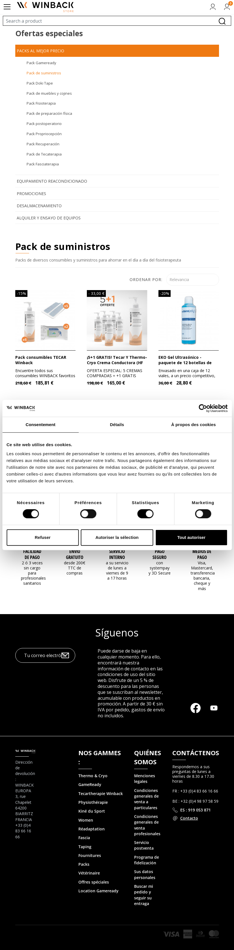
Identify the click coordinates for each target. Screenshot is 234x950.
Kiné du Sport (91, 811)
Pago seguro (159, 554)
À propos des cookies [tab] (193, 424)
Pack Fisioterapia (41, 103)
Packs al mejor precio (40, 50)
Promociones (31, 193)
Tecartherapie (91, 793)
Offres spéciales (93, 882)
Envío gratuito (74, 554)
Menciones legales (144, 778)
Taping (84, 846)
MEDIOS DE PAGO (201, 554)
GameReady (89, 784)
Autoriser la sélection (117, 537)
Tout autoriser (191, 537)
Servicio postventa (144, 845)
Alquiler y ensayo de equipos (49, 218)
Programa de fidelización (146, 859)
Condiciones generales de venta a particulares (146, 799)
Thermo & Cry (91, 775)
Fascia (84, 837)
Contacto (189, 818)
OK (65, 655)
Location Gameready (98, 890)
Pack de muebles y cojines (49, 93)
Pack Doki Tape (40, 83)
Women (85, 820)
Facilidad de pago (32, 554)
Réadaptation (91, 829)
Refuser (43, 537)
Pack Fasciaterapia (43, 164)
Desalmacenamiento (39, 205)
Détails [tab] (117, 424)
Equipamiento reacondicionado (52, 181)
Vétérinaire (89, 873)
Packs (83, 864)
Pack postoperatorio (44, 123)
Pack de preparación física (49, 113)
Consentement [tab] (40, 424)
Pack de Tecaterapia (44, 154)
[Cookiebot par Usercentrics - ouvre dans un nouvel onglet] (202, 408)
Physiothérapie (93, 802)
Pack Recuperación (43, 143)
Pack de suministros (44, 72)
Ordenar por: (146, 279)
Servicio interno (117, 554)
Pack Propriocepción (44, 133)
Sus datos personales (144, 874)
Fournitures (89, 855)
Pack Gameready (41, 62)
